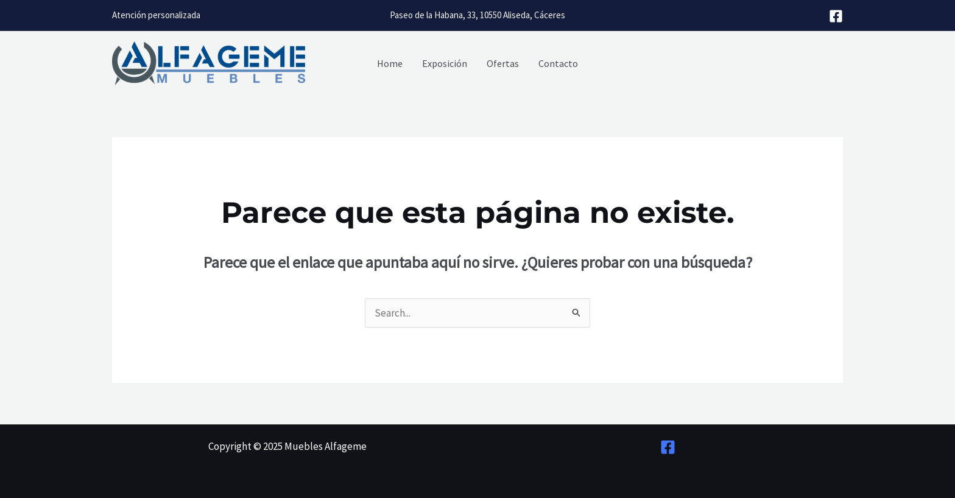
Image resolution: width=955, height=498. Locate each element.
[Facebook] (836, 16)
